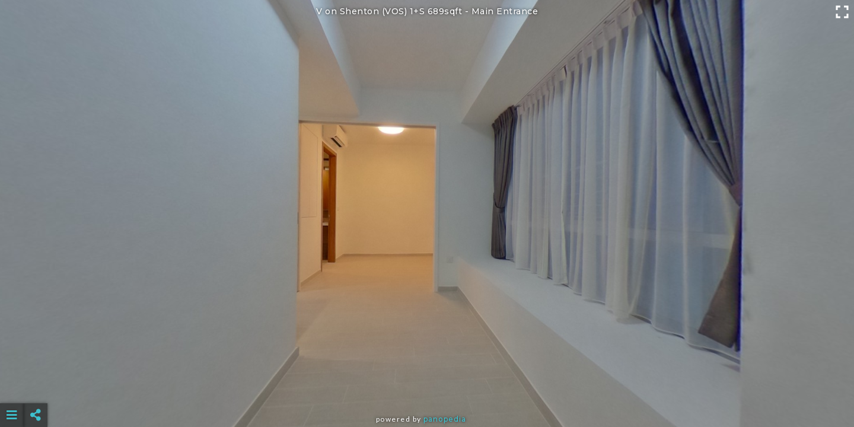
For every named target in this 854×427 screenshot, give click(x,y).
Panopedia (444, 419)
